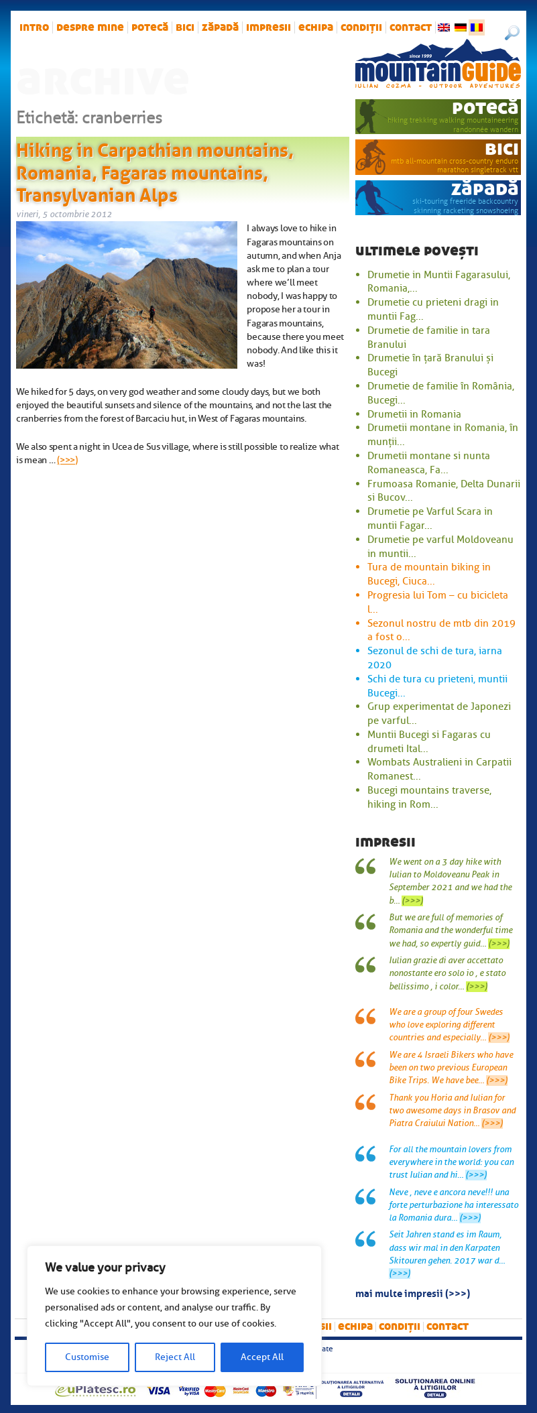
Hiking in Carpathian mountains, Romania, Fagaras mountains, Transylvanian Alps (155, 170)
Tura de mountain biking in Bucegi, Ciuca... (429, 574)
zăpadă (220, 27)
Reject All (175, 1357)
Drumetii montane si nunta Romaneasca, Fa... (428, 463)
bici (185, 27)
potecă (149, 27)
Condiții (361, 27)
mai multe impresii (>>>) (412, 1292)
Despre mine (90, 27)
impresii (268, 27)
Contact (411, 27)
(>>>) (67, 460)
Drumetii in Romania (414, 414)
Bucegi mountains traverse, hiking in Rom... (429, 797)
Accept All (262, 1357)
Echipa (315, 27)
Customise (87, 1357)
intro (34, 27)
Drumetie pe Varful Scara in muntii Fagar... (430, 518)
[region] (174, 1315)
